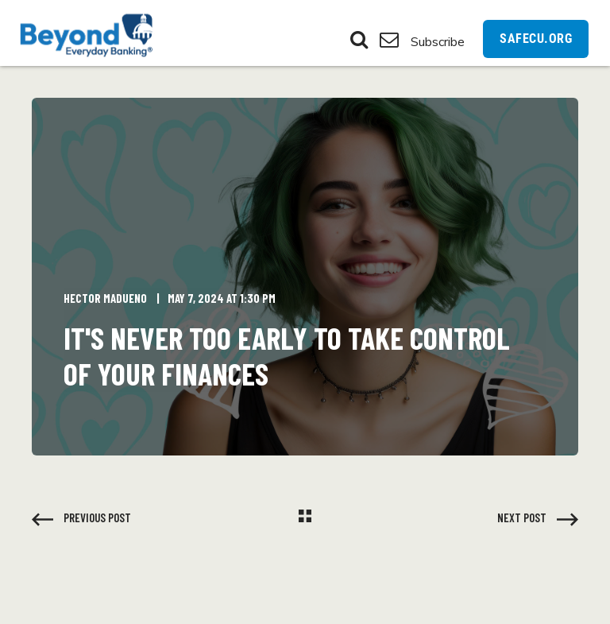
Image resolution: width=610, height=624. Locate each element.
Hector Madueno (105, 298)
